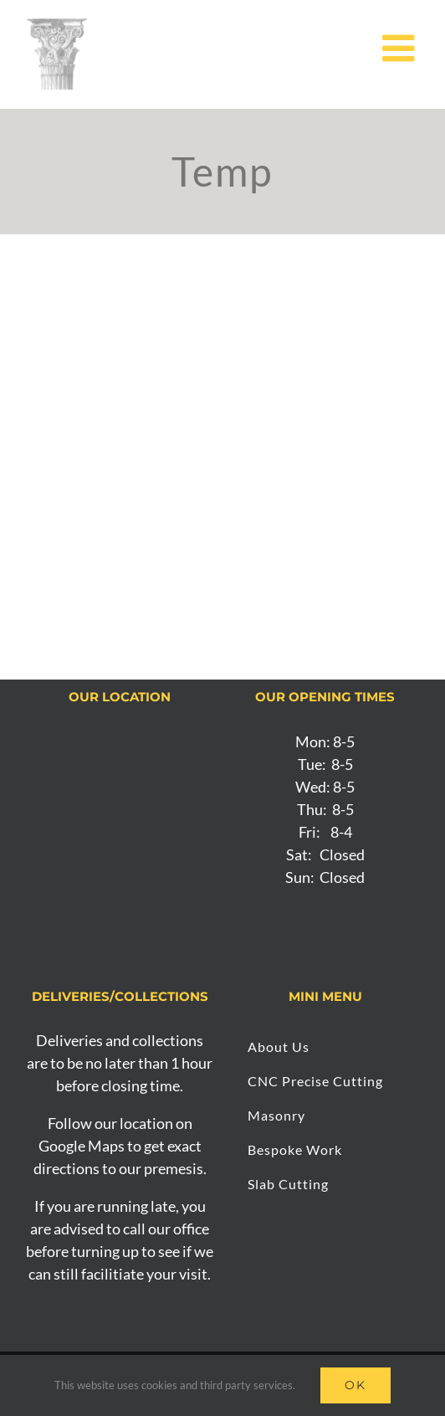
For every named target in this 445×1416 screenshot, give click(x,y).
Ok (355, 1385)
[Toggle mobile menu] (401, 48)
